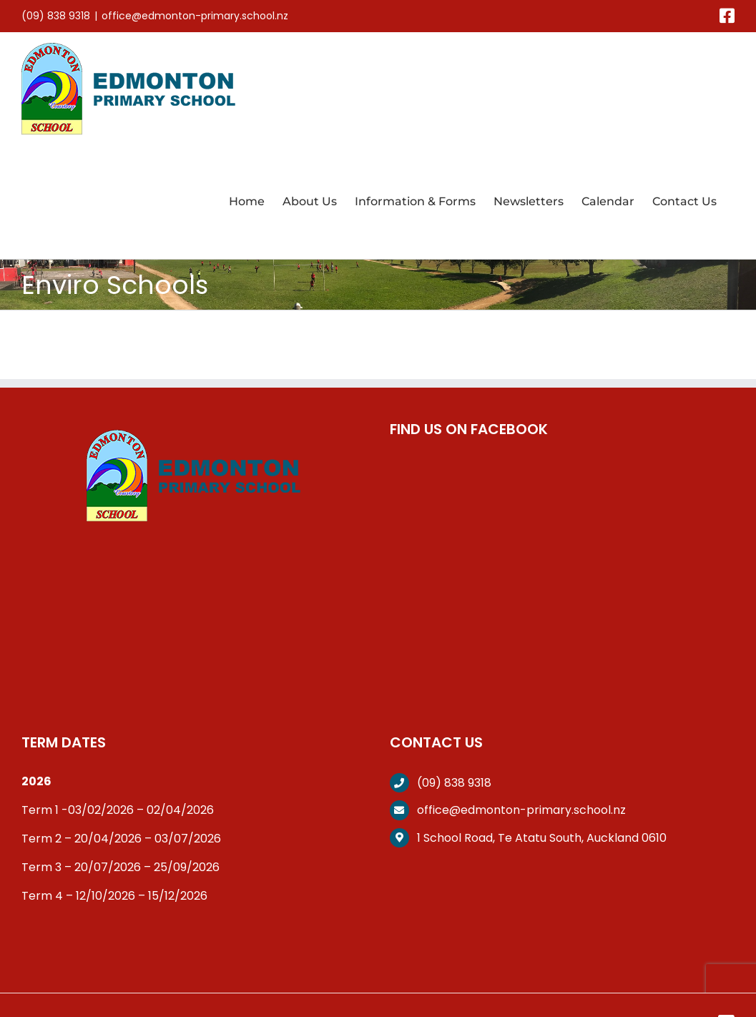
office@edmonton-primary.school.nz (195, 16)
